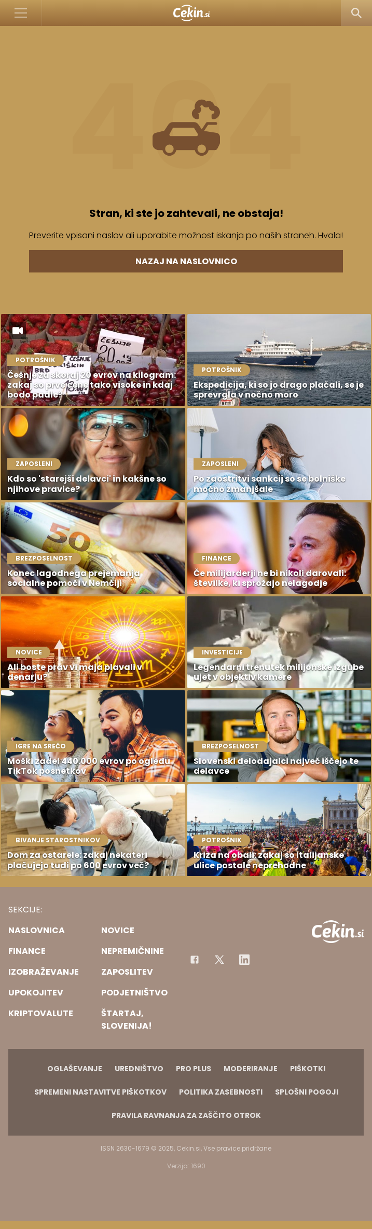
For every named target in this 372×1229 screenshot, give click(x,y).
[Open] (21, 13)
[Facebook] (194, 959)
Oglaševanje (74, 1068)
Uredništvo (139, 1068)
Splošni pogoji (306, 1092)
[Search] (356, 13)
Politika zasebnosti (221, 1092)
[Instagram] (244, 959)
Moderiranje (251, 1068)
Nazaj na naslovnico (186, 261)
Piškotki (307, 1068)
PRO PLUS (193, 1068)
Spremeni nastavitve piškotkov (100, 1092)
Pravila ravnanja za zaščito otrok (186, 1115)
